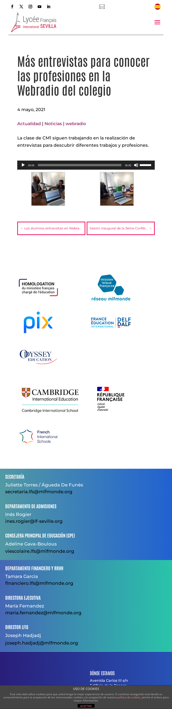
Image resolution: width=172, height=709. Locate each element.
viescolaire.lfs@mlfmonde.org (39, 551)
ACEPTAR (86, 706)
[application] (86, 165)
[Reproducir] (23, 165)
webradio (76, 123)
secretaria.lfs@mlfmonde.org (38, 491)
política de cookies (128, 697)
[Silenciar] (136, 165)
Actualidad (29, 123)
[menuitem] (157, 6)
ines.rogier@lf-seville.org (34, 521)
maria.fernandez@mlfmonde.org (43, 612)
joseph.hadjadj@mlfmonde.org (41, 643)
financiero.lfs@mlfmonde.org (39, 583)
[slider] (79, 165)
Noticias (53, 123)
